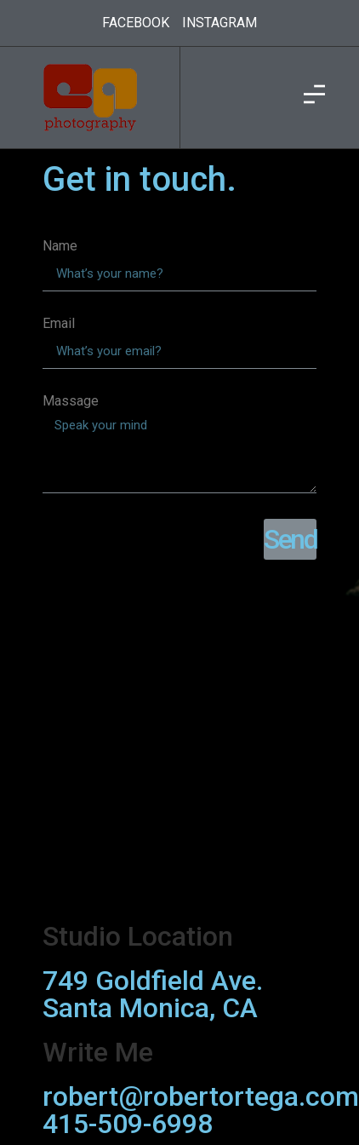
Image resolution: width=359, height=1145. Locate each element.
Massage (71, 401)
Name (60, 246)
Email (59, 324)
